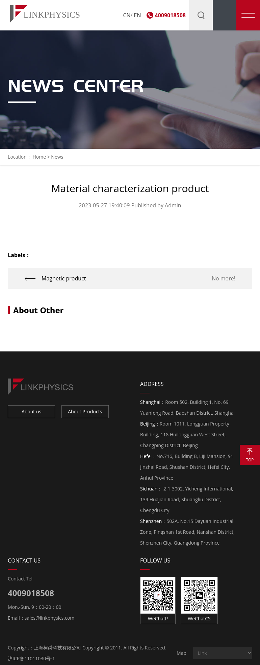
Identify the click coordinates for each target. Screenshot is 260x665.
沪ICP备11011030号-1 (31, 658)
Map (181, 653)
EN (137, 15)
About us (31, 411)
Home (39, 157)
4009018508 (170, 15)
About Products (85, 411)
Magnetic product (64, 278)
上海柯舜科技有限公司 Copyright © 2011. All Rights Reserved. (100, 647)
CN (126, 15)
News (57, 157)
